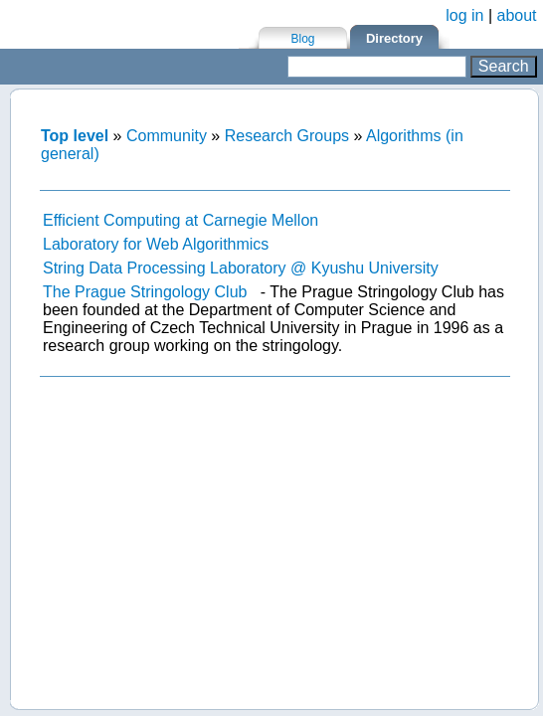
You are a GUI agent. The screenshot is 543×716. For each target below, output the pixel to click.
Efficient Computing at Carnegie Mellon (180, 220)
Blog (302, 39)
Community (166, 135)
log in (464, 15)
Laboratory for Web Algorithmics (156, 244)
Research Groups (287, 135)
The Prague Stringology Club (145, 291)
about (517, 15)
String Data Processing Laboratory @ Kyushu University (241, 268)
